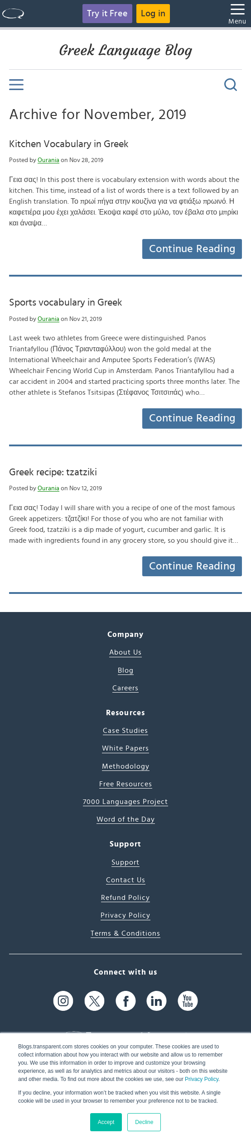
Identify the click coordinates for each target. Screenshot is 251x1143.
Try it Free (107, 13)
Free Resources (125, 784)
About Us (125, 652)
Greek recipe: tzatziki (53, 472)
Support (125, 862)
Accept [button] (106, 1122)
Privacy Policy (201, 1079)
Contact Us (125, 880)
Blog (126, 670)
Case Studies (125, 730)
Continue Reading (192, 249)
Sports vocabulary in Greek (65, 302)
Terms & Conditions (125, 933)
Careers (125, 688)
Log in (153, 13)
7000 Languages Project (125, 801)
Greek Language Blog (125, 50)
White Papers (125, 748)
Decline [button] (144, 1122)
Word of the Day (126, 819)
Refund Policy (125, 897)
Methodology (126, 766)
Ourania (48, 160)
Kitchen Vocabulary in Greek (69, 144)
